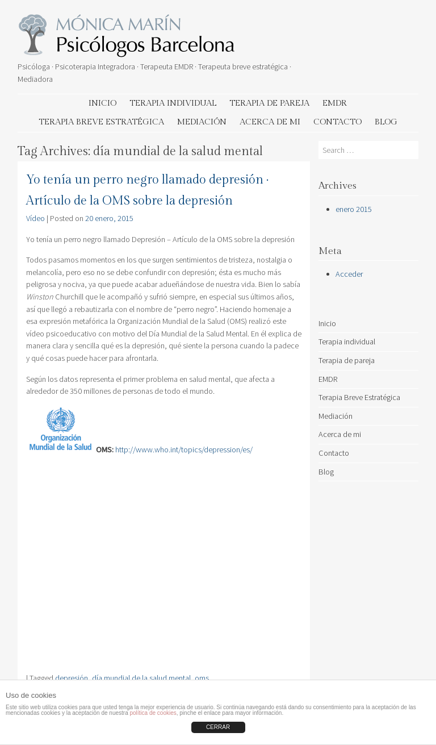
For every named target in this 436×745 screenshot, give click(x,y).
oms (202, 678)
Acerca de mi (270, 122)
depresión (71, 678)
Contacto (337, 122)
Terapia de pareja (269, 103)
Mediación (202, 122)
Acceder (349, 274)
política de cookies (152, 713)
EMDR (334, 103)
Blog (386, 122)
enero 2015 (354, 209)
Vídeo (35, 218)
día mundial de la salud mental (141, 678)
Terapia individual (172, 103)
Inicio (102, 103)
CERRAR (218, 727)
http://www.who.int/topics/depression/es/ (184, 449)
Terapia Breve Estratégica (101, 122)
